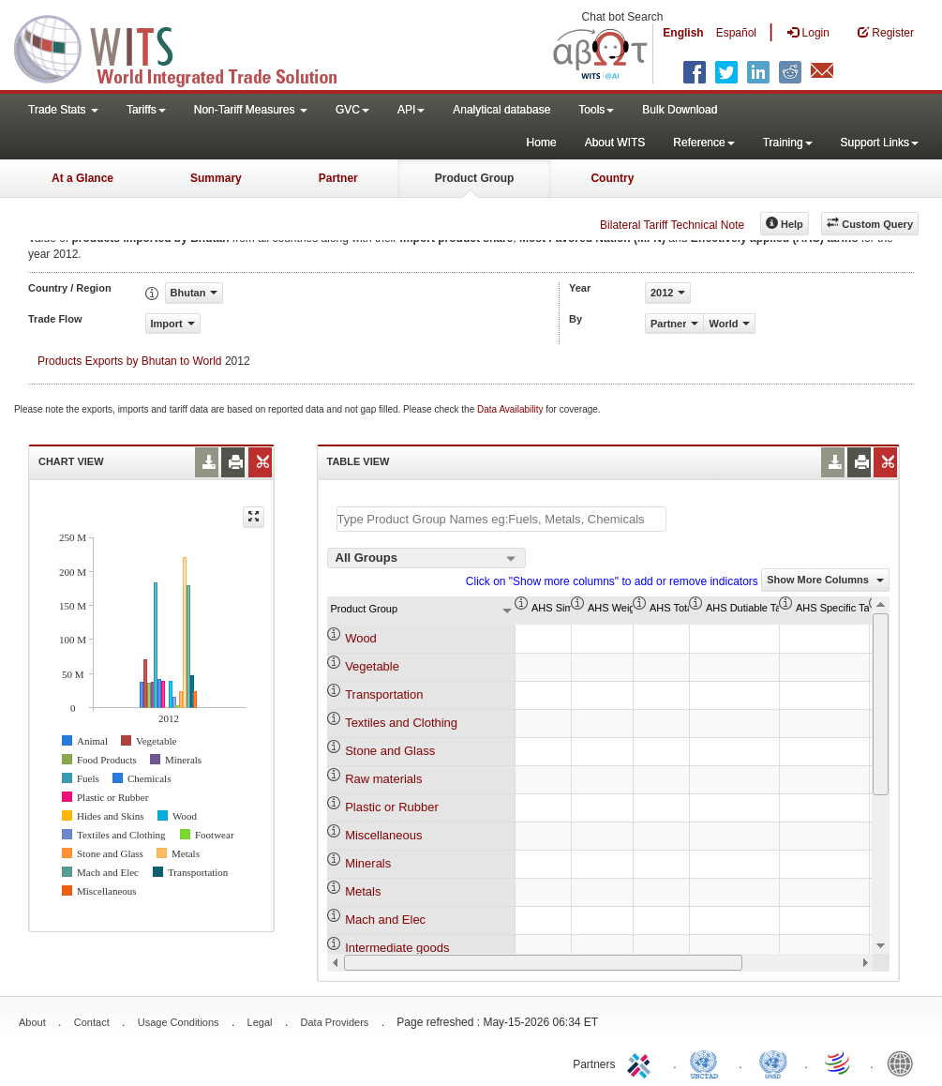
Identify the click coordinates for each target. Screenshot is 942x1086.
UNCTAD (707, 1062)
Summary (216, 178)
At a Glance (82, 178)
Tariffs (146, 109)
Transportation (384, 694)
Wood (361, 638)
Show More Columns (825, 579)
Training (788, 142)
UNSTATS (773, 1062)
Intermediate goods (397, 948)
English (683, 32)
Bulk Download (679, 109)
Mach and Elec (385, 920)
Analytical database (501, 109)
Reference (703, 142)
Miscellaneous (383, 835)
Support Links (880, 142)
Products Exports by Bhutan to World (129, 361)
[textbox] (501, 519)
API (411, 109)
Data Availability (511, 409)
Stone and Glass (390, 751)
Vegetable (372, 666)
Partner (338, 178)
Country (612, 178)
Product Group (475, 178)
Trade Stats (63, 109)
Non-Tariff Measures (250, 109)
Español (736, 32)
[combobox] (426, 558)
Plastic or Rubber (392, 807)
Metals (363, 891)
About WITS (615, 142)
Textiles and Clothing (401, 723)
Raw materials (383, 779)
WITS (187, 47)
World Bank (904, 1062)
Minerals (368, 863)
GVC (352, 109)
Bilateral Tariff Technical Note (672, 225)
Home (542, 142)
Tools (596, 109)
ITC (642, 1062)
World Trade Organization (839, 1062)
